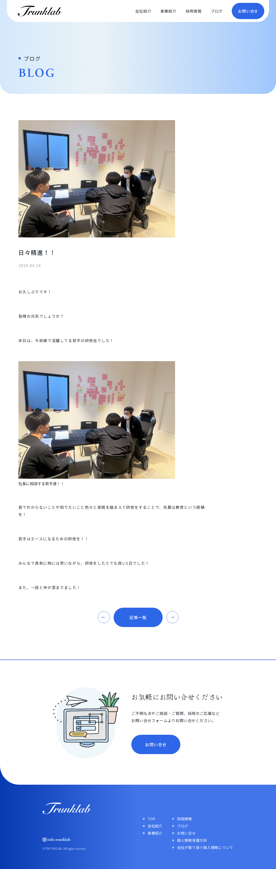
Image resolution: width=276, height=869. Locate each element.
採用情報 (194, 11)
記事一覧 (137, 617)
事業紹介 (168, 11)
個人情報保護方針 (192, 840)
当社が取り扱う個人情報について (205, 847)
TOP (151, 818)
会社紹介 (143, 11)
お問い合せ (248, 11)
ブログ (217, 11)
